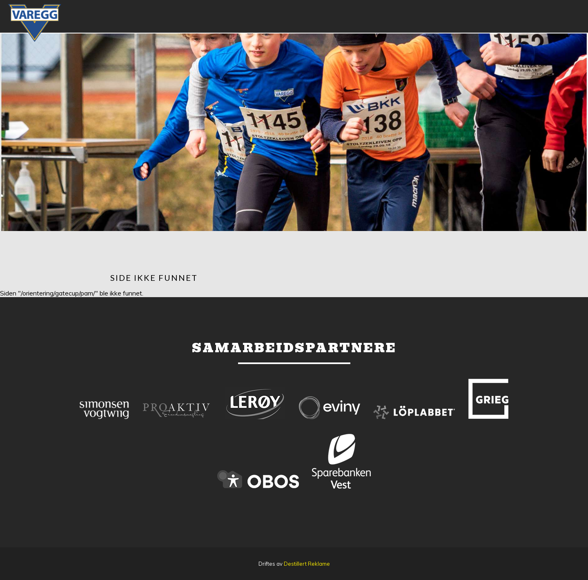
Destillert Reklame (307, 563)
